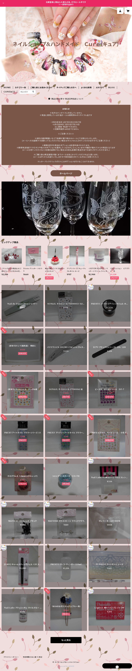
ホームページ (66, 173)
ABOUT (100, 87)
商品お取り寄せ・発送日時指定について (66, 99)
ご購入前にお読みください (41, 87)
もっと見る (66, 640)
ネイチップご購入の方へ (66, 87)
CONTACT (9, 92)
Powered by (66, 666)
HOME (7, 87)
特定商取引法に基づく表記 (32, 657)
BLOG (111, 87)
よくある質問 (86, 87)
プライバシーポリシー (11, 657)
